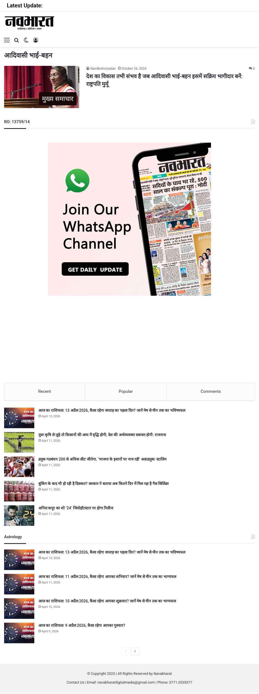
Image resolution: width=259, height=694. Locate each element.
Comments (211, 391)
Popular (126, 391)
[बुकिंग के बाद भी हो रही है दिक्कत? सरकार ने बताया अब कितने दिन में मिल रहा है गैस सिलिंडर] (19, 493)
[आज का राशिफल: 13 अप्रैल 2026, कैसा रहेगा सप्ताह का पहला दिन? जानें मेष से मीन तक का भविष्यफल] (19, 419)
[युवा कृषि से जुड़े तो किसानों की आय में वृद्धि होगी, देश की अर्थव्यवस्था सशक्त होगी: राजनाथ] (19, 444)
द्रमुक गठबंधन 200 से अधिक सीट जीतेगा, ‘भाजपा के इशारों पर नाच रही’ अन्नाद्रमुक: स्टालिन (102, 461)
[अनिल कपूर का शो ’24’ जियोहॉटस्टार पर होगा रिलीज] (19, 517)
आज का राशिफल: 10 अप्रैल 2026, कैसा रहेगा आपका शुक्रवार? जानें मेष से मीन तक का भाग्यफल (107, 602)
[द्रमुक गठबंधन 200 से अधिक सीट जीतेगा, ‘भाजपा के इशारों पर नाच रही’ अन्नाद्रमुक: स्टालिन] (19, 468)
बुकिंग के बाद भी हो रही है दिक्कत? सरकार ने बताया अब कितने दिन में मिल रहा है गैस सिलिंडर (103, 485)
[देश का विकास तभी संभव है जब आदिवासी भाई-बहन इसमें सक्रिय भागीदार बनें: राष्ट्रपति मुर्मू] (41, 87)
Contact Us (75, 684)
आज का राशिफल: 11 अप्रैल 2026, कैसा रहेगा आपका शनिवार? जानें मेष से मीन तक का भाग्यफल (107, 578)
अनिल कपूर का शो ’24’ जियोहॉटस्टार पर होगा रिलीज (75, 509)
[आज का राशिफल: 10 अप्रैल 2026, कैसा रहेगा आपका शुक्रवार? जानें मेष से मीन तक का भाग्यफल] (19, 610)
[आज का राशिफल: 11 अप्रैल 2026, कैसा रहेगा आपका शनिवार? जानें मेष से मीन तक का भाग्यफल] (19, 585)
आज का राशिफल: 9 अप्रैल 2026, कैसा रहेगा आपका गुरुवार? (81, 627)
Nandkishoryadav (103, 68)
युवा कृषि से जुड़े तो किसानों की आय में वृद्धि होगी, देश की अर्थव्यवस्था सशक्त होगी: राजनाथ (102, 436)
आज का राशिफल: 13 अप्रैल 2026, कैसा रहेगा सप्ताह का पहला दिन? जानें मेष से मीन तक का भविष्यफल (111, 412)
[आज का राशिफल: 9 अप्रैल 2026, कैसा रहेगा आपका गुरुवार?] (19, 634)
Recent (44, 391)
